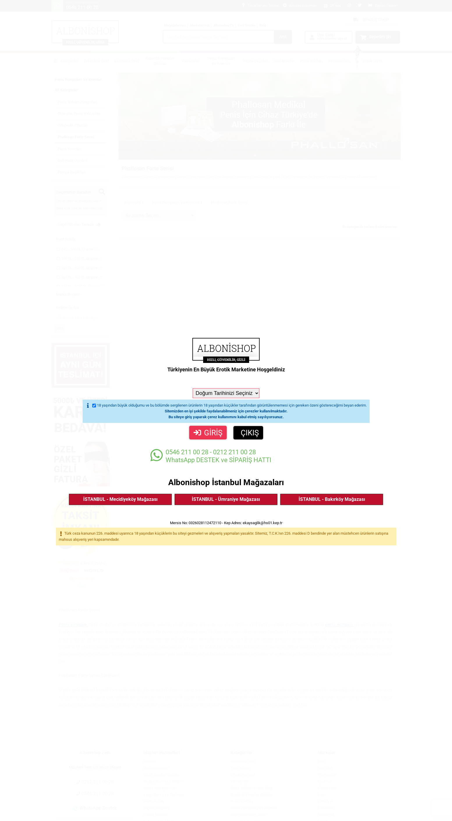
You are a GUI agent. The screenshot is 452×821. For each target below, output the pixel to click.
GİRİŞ (208, 432)
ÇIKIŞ (250, 432)
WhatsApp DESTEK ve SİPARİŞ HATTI (210, 456)
